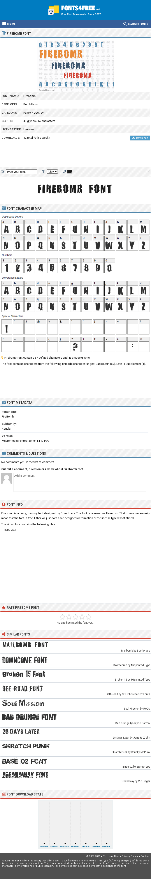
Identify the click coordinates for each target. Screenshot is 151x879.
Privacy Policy (130, 856)
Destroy (39, 112)
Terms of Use (111, 856)
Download (140, 138)
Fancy (27, 112)
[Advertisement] (75, 155)
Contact (145, 856)
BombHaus (30, 104)
